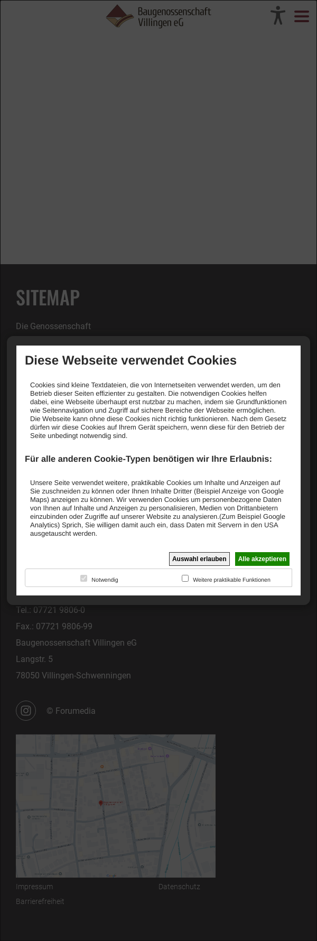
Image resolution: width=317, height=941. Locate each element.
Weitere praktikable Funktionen (232, 580)
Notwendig (104, 580)
